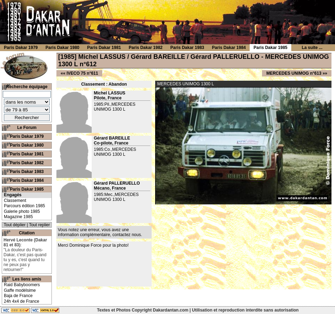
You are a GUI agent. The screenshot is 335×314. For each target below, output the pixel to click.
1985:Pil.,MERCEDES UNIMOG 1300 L (114, 107)
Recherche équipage (26, 86)
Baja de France (18, 295)
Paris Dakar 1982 (27, 162)
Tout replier (39, 224)
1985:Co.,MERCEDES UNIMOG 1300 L (115, 152)
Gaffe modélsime (20, 290)
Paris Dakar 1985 (27, 189)
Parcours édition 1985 (24, 205)
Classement (15, 200)
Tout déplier (15, 224)
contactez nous (126, 234)
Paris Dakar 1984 (27, 180)
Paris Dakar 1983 (27, 171)
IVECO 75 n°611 (82, 73)
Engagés (13, 194)
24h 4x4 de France (21, 301)
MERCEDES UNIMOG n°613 (293, 73)
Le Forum (27, 127)
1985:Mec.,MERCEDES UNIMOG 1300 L (116, 197)
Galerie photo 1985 (22, 211)
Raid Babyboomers (22, 284)
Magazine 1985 (18, 216)
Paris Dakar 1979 (27, 136)
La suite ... (312, 47)
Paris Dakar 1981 (27, 154)
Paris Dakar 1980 (27, 145)
